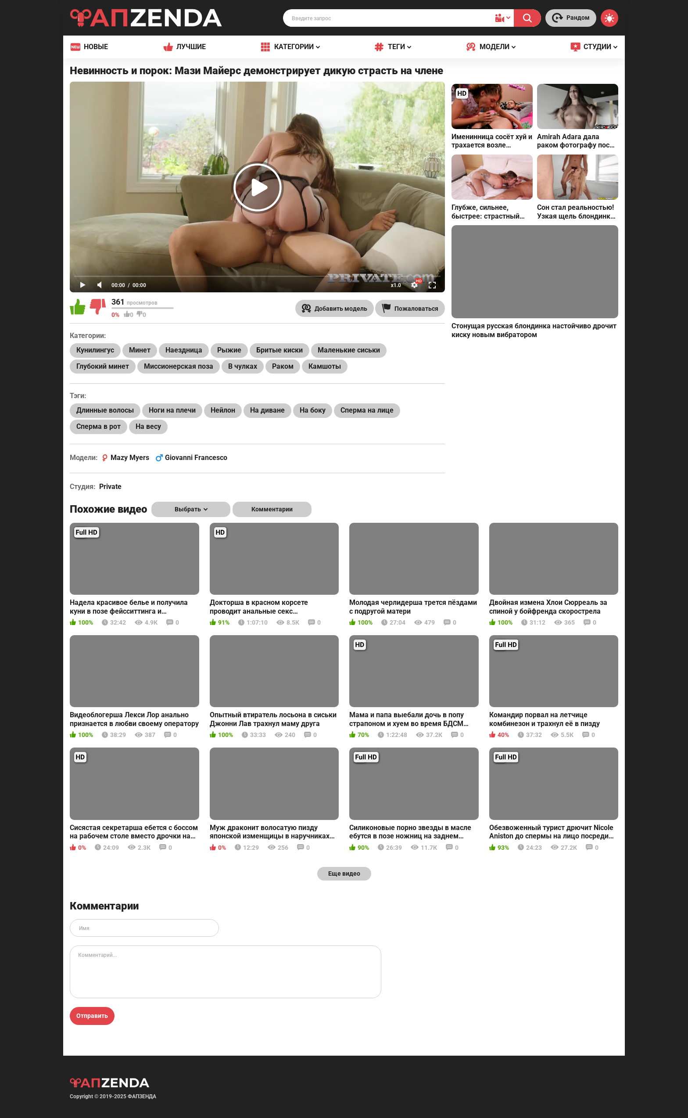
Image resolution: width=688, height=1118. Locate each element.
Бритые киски (279, 350)
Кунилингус (95, 350)
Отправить (92, 1015)
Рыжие (229, 350)
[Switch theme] (609, 18)
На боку (313, 410)
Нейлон (223, 410)
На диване (267, 410)
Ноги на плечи (172, 410)
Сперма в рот (98, 426)
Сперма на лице (367, 410)
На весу (148, 426)
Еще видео (344, 873)
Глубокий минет (102, 366)
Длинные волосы (105, 410)
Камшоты (324, 366)
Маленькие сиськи (349, 350)
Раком (283, 366)
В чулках (242, 366)
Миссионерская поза (178, 366)
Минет (139, 350)
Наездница (183, 350)
